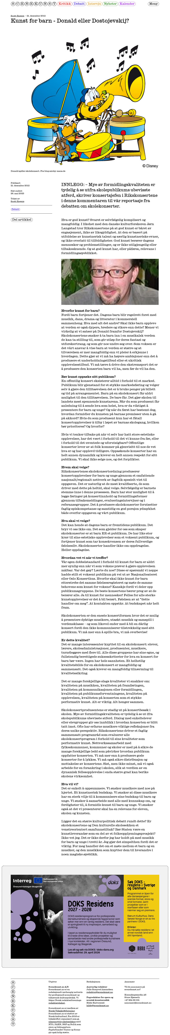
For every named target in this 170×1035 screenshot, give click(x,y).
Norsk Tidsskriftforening (62, 1011)
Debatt (79, 3)
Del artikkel (21, 219)
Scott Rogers (17, 16)
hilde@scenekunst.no (98, 1005)
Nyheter (110, 3)
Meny (153, 3)
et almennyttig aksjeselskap (64, 1020)
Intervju (94, 3)
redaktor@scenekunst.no (100, 992)
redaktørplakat (57, 1003)
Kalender (127, 3)
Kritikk (65, 3)
